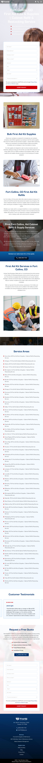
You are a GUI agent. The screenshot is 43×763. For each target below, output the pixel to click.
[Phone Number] (38, 1)
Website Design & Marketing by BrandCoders (21, 761)
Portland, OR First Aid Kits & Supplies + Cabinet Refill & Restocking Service (22, 527)
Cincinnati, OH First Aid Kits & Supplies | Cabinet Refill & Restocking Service (22, 393)
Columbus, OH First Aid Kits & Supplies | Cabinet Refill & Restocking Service (22, 403)
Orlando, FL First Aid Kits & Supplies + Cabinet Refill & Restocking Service (21, 513)
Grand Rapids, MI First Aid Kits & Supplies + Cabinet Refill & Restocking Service (20, 438)
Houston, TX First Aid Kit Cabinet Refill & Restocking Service (20, 446)
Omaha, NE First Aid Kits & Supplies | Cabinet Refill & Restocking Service (21, 508)
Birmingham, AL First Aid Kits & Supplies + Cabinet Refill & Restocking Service (19, 371)
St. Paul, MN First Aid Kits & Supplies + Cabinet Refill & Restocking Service (21, 569)
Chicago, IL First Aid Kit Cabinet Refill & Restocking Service (19, 389)
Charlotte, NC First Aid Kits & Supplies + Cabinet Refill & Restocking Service (22, 385)
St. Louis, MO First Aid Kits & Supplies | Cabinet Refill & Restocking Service (22, 564)
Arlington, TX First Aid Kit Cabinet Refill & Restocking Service (20, 361)
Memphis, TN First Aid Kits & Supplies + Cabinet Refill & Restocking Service (22, 484)
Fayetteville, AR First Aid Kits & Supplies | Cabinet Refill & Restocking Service (22, 425)
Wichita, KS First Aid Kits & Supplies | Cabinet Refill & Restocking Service (21, 582)
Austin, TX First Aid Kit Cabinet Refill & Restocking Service (19, 367)
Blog (21, 750)
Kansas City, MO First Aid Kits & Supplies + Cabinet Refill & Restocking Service (19, 465)
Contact (21, 754)
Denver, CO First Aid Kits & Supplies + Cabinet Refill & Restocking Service (21, 410)
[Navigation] (41, 1)
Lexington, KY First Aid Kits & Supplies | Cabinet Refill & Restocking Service (22, 470)
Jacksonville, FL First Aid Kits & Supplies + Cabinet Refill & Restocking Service (22, 460)
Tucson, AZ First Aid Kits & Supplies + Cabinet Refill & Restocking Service (21, 574)
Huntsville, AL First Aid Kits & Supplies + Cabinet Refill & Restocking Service (22, 450)
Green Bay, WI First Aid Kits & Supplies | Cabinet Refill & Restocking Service (22, 442)
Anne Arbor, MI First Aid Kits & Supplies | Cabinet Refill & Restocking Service (22, 357)
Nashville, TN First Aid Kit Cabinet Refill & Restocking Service (20, 498)
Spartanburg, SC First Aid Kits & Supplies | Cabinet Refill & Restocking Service (20, 559)
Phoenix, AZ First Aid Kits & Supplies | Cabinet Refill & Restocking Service (21, 522)
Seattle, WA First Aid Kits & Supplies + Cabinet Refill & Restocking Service (21, 554)
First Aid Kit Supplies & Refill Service (21, 736)
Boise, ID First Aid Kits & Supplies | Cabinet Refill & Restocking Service (20, 375)
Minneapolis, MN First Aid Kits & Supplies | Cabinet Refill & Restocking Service (20, 494)
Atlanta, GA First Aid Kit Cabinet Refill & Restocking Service (20, 364)
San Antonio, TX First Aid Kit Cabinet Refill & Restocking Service (21, 550)
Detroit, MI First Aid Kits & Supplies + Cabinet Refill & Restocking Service (21, 420)
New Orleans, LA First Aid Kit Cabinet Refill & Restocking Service (21, 501)
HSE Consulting (21, 747)
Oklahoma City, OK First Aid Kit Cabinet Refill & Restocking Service (21, 504)
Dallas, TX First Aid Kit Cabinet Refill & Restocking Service (19, 407)
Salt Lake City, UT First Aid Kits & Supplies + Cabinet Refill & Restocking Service (20, 546)
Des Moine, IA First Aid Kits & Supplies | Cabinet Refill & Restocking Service (22, 415)
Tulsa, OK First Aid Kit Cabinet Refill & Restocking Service (19, 578)
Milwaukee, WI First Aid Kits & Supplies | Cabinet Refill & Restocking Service (22, 489)
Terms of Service (12, 83)
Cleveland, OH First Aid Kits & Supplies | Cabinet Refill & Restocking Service (22, 398)
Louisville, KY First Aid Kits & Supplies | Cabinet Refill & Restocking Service (22, 475)
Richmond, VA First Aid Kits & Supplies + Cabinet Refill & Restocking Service (22, 537)
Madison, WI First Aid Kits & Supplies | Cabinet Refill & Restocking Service (21, 479)
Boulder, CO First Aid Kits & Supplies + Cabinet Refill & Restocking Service (21, 380)
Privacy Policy (34, 82)
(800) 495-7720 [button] (21, 258)
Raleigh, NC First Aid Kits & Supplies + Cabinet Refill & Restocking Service (21, 532)
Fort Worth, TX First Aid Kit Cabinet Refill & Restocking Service (21, 434)
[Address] (35, 1)
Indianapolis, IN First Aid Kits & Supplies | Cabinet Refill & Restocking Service (22, 455)
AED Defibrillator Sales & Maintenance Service (21, 739)
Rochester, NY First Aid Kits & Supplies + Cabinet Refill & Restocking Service (22, 542)
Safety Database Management (21, 741)
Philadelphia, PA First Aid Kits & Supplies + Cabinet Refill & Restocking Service (19, 517)
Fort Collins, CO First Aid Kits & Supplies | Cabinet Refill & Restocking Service (19, 430)
